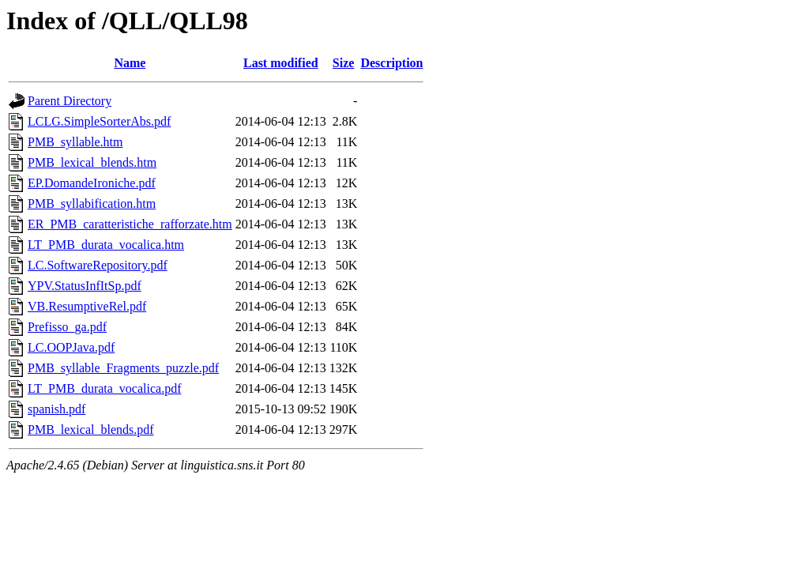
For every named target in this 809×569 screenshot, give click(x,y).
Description (391, 63)
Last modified (280, 63)
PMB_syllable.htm (75, 142)
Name (129, 63)
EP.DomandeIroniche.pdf (92, 183)
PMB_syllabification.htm (92, 203)
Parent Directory (69, 100)
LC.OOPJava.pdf (71, 347)
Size (344, 63)
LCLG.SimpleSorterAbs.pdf (99, 121)
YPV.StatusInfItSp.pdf (84, 285)
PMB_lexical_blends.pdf (91, 429)
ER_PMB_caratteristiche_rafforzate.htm (130, 224)
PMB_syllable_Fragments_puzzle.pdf (123, 368)
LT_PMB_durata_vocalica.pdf (104, 388)
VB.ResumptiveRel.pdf (87, 306)
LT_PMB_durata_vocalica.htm (106, 244)
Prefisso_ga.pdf (67, 326)
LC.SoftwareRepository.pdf (97, 265)
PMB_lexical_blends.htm (92, 162)
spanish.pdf (56, 409)
